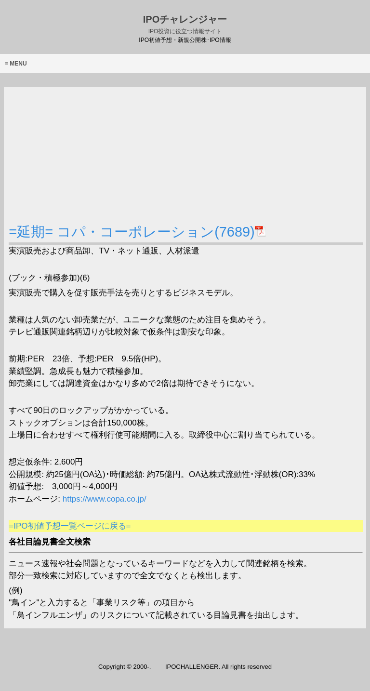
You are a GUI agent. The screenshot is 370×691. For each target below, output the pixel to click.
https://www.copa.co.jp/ (103, 499)
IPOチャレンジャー (185, 24)
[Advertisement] (185, 154)
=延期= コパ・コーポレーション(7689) (137, 231)
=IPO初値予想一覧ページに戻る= (70, 526)
